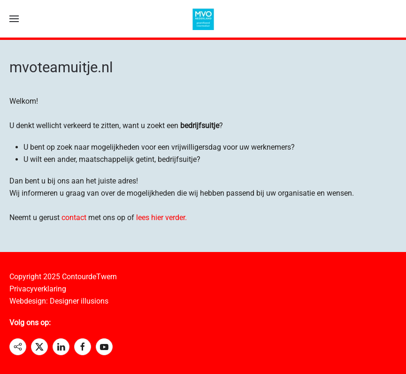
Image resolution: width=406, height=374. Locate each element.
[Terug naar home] (203, 19)
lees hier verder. (161, 217)
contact (73, 217)
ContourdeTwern (89, 276)
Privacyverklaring (37, 288)
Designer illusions (79, 301)
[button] (14, 19)
